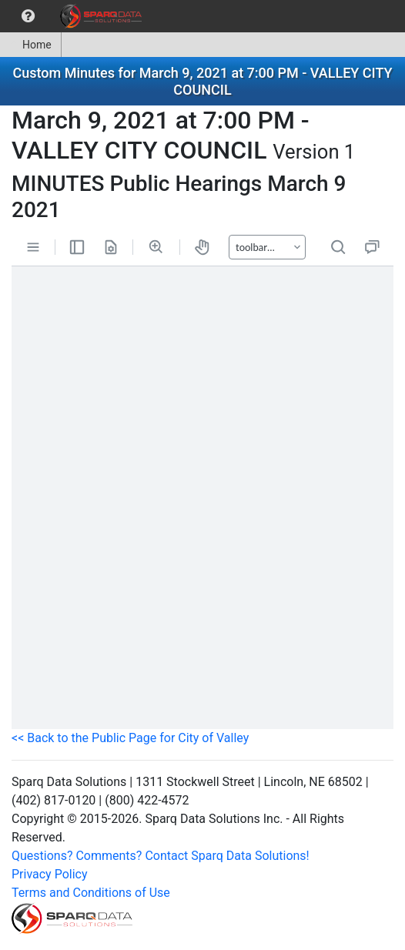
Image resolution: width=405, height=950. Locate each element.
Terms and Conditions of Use (91, 892)
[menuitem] (28, 16)
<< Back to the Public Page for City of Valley (130, 738)
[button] (28, 16)
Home (30, 44)
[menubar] (74, 16)
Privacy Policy (50, 874)
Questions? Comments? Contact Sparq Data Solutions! (161, 855)
